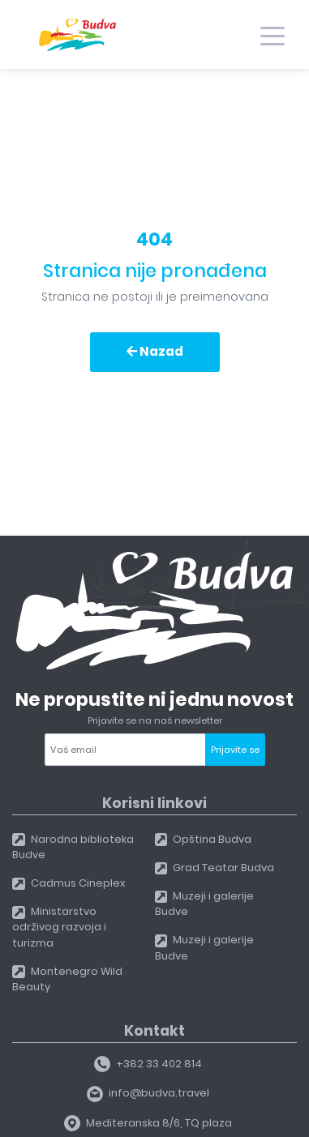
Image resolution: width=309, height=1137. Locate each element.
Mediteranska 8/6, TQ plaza (148, 1123)
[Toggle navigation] (272, 35)
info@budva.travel (148, 1093)
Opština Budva (203, 839)
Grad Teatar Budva (215, 867)
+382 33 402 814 (148, 1064)
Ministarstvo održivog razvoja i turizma (59, 926)
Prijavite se (235, 749)
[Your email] (125, 749)
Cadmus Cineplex (68, 883)
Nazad (155, 351)
